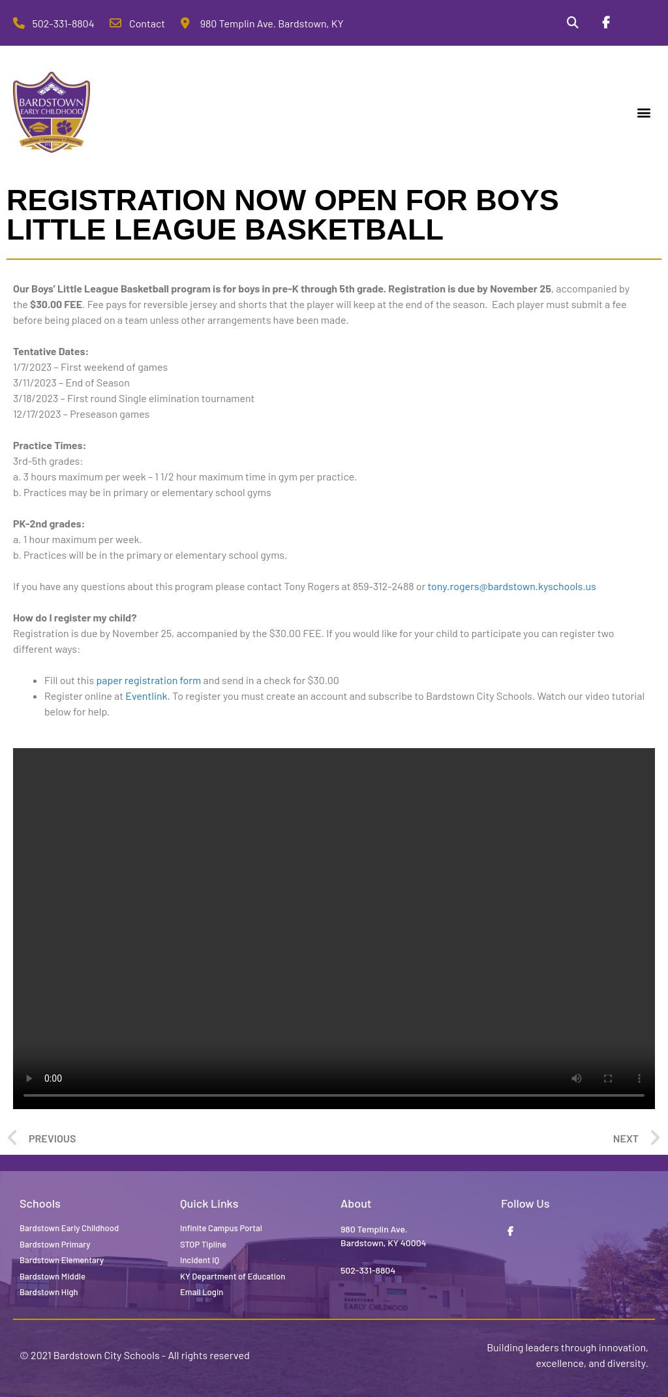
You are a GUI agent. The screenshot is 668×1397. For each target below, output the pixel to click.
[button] (644, 112)
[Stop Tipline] (638, 23)
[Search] (572, 23)
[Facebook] (605, 23)
